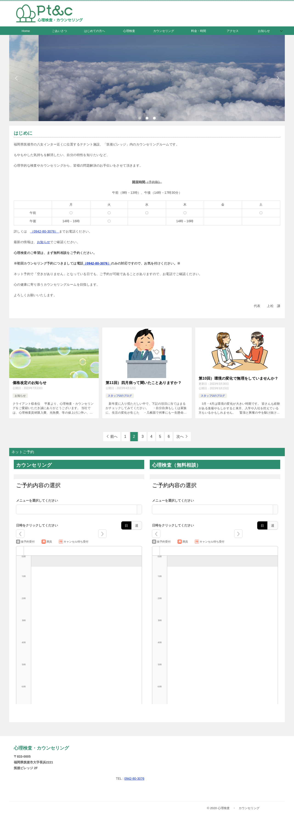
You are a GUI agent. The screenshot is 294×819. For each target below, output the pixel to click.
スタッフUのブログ (120, 395)
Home (26, 31)
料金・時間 (198, 31)
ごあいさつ (59, 31)
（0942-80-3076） (44, 231)
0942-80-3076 (134, 778)
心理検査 (129, 31)
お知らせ (264, 31)
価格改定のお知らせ (30, 383)
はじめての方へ (94, 31)
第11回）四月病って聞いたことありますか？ (143, 383)
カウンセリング (163, 31)
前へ (114, 436)
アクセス (233, 31)
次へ (180, 436)
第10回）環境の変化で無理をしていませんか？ (238, 378)
